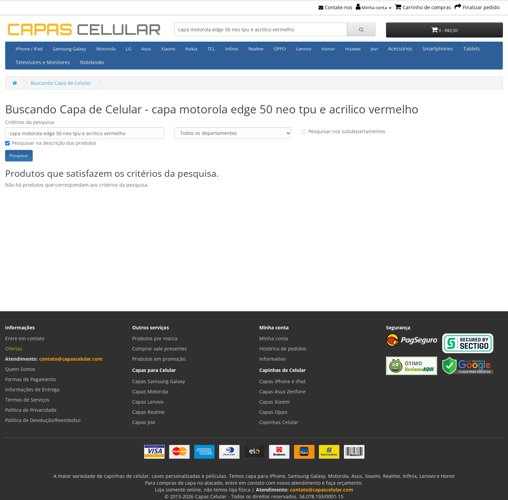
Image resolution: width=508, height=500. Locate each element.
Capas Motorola (150, 391)
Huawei (352, 49)
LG (128, 49)
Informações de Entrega (32, 389)
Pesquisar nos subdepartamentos (343, 131)
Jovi (374, 49)
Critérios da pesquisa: (30, 122)
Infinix (231, 49)
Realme (255, 49)
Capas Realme (148, 412)
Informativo (272, 359)
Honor (328, 49)
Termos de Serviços (27, 399)
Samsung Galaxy (69, 49)
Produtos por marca (155, 338)
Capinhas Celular (278, 422)
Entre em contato (24, 338)
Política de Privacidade (31, 410)
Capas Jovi (143, 422)
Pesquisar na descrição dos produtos (50, 143)
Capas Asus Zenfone (282, 391)
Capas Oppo (273, 412)
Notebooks (92, 62)
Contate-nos (335, 7)
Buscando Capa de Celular (61, 83)
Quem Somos (20, 369)
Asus (146, 49)
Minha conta (373, 7)
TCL (211, 49)
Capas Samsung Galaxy (158, 381)
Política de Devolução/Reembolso (42, 420)
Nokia (191, 49)
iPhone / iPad (29, 49)
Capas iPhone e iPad (282, 381)
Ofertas (13, 348)
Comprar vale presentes (159, 348)
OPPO (280, 49)
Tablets (471, 48)
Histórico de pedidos (282, 348)
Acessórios (400, 48)
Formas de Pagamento (30, 379)
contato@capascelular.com (71, 359)
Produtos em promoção (158, 359)
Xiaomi (168, 49)
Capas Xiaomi (274, 402)
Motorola (106, 49)
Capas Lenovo (148, 402)
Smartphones (437, 48)
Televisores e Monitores (43, 62)
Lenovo (303, 49)
